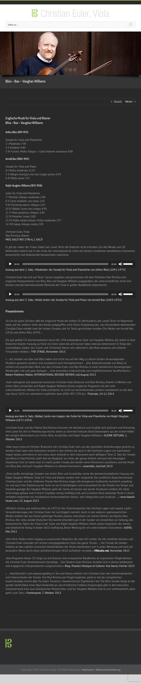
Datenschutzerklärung (108, 669)
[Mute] (120, 264)
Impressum (88, 669)
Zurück (118, 101)
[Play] (10, 264)
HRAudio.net (101, 550)
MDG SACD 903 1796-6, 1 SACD (24, 239)
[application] (70, 264)
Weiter (129, 101)
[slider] (65, 264)
